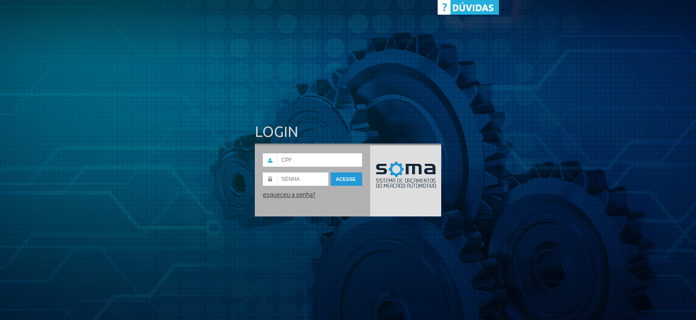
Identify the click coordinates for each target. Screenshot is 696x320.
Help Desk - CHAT (468, 7)
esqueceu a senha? (289, 195)
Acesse (346, 179)
